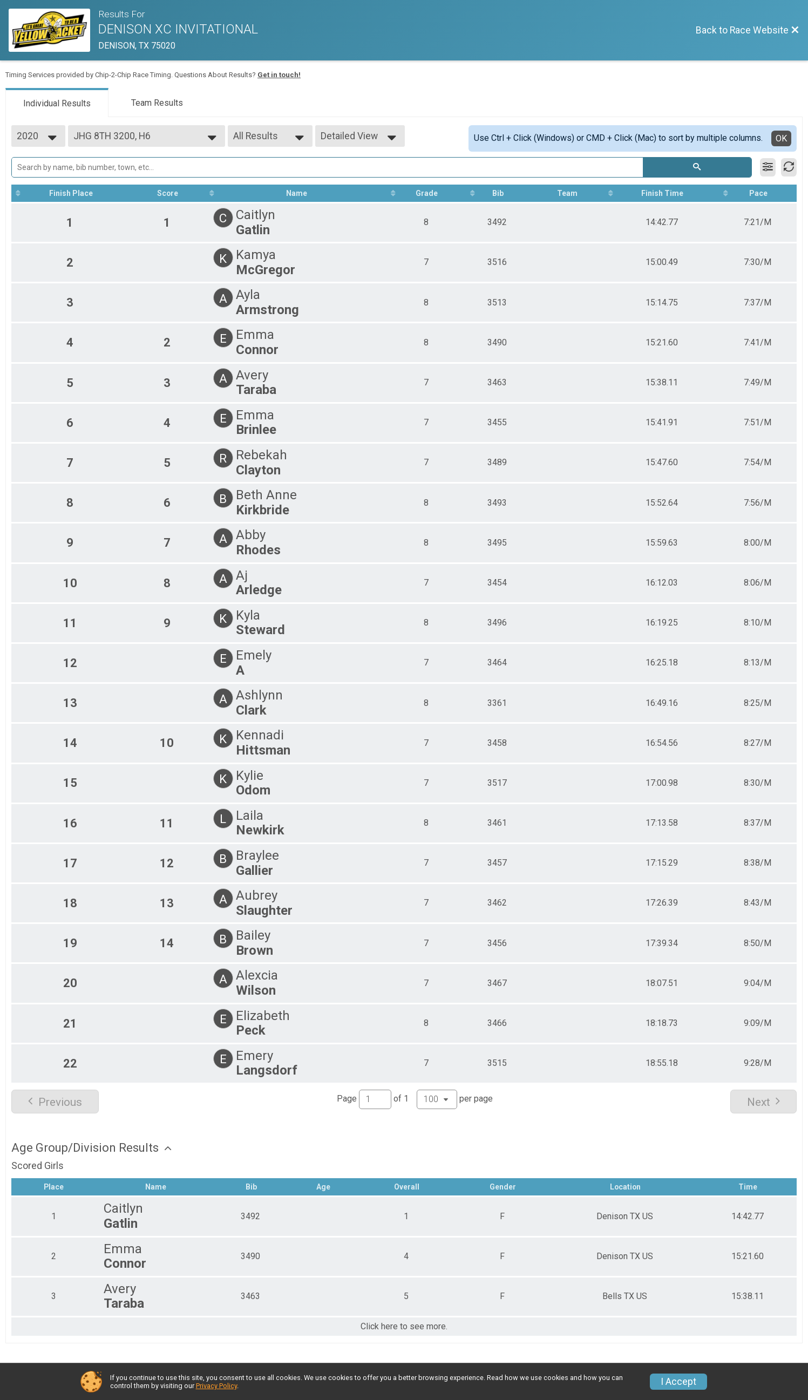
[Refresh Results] (789, 167)
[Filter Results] (768, 167)
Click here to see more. (404, 1326)
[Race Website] (53, 30)
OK (781, 138)
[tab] (56, 102)
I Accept (678, 1381)
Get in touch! (279, 75)
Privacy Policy (216, 1386)
